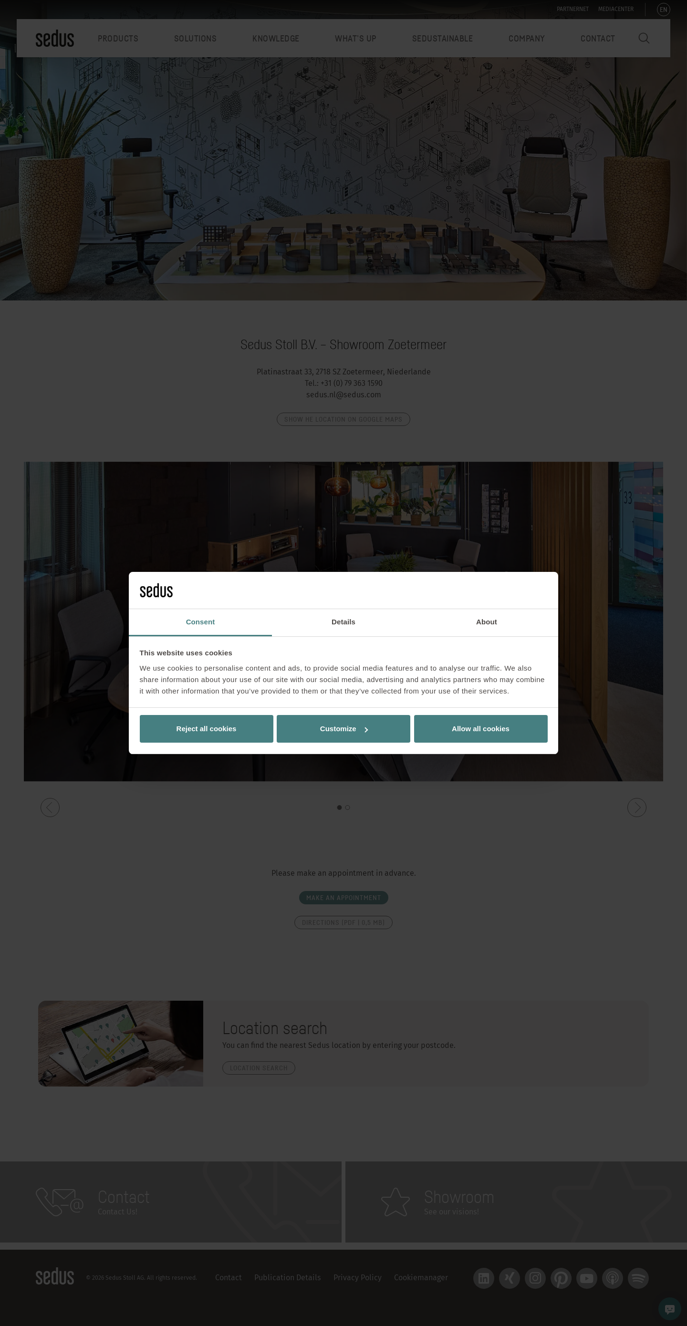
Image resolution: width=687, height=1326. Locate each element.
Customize (344, 729)
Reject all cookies (207, 729)
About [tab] (486, 622)
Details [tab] (343, 622)
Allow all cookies (481, 729)
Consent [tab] (200, 622)
